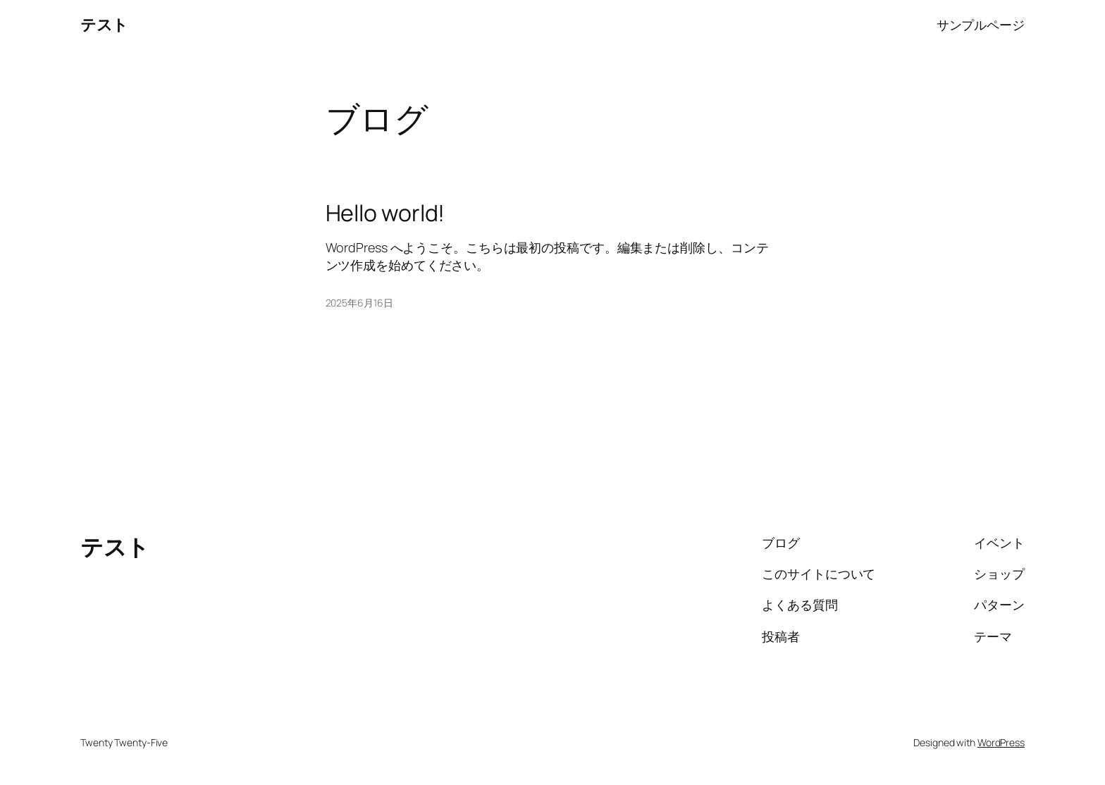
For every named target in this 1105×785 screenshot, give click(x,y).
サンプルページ (981, 24)
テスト (104, 24)
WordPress (1001, 742)
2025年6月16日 (359, 302)
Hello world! (385, 212)
